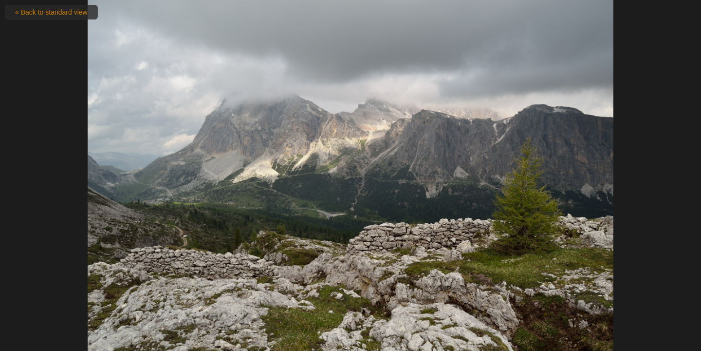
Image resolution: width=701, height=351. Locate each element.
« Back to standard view (51, 12)
